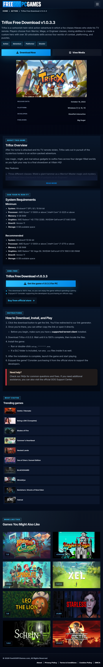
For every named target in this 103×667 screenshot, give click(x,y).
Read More (51, 183)
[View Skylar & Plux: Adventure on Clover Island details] (26, 545)
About (39, 663)
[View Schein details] (26, 634)
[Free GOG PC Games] (22, 4)
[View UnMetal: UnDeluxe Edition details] (76, 634)
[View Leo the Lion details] (26, 604)
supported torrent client (64, 331)
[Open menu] (97, 4)
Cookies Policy (85, 663)
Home (5, 11)
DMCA (97, 663)
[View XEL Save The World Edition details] (76, 575)
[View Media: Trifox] (77, 52)
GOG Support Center (61, 379)
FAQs (23, 376)
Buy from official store (19, 300)
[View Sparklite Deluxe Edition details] (26, 575)
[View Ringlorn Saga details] (76, 545)
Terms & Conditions (68, 663)
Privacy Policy (51, 663)
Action (14, 11)
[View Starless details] (76, 604)
